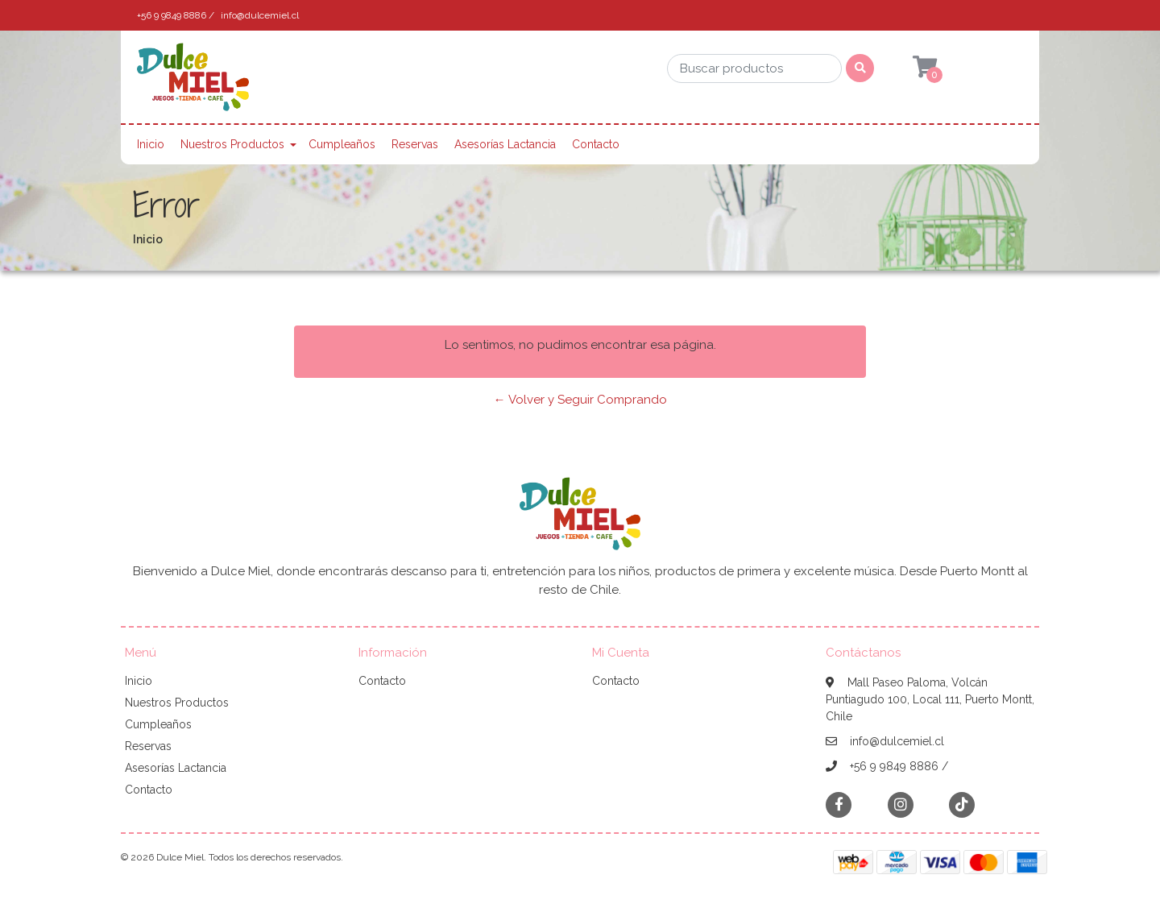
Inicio (150, 144)
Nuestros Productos (232, 144)
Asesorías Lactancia (505, 144)
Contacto (595, 144)
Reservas (415, 144)
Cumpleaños (342, 144)
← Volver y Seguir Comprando (580, 399)
